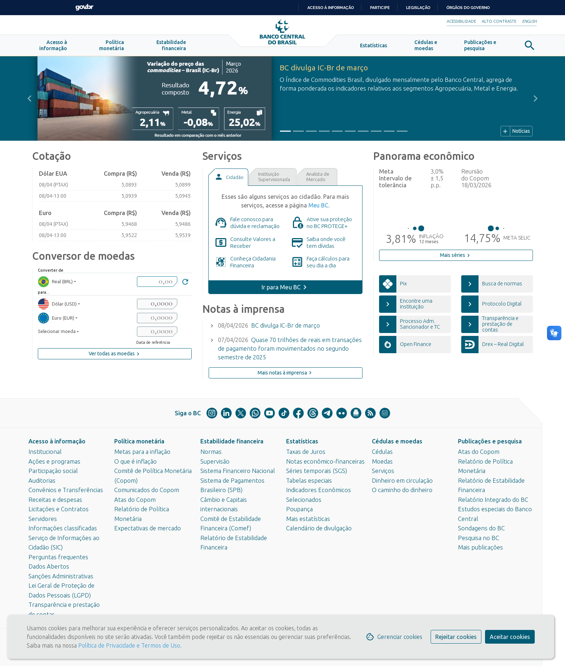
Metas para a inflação (142, 451)
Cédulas (382, 451)
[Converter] (185, 284)
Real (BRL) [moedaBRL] (55, 283)
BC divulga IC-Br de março (285, 327)
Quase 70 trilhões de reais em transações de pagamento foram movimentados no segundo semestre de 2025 (290, 350)
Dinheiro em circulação (402, 480)
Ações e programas (54, 461)
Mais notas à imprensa (285, 374)
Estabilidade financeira (231, 441)
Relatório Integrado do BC (493, 499)
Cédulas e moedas (397, 441)
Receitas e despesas (55, 499)
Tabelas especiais (309, 480)
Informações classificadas (62, 528)
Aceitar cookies (510, 637)
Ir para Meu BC (281, 289)
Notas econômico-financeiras (325, 461)
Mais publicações (480, 547)
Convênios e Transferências (65, 490)
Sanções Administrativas (60, 576)
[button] (53, 47)
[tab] (228, 179)
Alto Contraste (499, 21)
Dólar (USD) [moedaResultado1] (57, 305)
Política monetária (139, 441)
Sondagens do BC (481, 528)
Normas (211, 451)
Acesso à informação (56, 441)
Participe (380, 7)
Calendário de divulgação (319, 528)
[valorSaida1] (157, 306)
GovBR (84, 7)
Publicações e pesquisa (490, 441)
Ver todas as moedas (115, 355)
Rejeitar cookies (456, 637)
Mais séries (456, 257)
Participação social (53, 471)
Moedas (382, 461)
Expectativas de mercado (147, 528)
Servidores (42, 519)
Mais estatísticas (308, 519)
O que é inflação (135, 461)
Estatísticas (302, 441)
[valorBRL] (157, 283)
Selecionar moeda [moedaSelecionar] (57, 333)
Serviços (383, 471)
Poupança (299, 509)
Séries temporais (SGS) (316, 471)
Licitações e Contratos (58, 509)
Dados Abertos (48, 566)
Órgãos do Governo (468, 7)
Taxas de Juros (305, 451)
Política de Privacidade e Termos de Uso (128, 645)
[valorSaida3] (157, 333)
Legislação (418, 7)
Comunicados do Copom (146, 490)
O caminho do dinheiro (402, 490)
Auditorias (41, 480)
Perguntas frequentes (58, 557)
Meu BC (318, 207)
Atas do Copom (135, 499)
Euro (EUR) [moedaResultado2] (56, 319)
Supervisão (215, 461)
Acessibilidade (461, 21)
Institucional (45, 451)
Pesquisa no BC (478, 538)
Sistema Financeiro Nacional (237, 471)
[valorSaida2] (157, 320)
